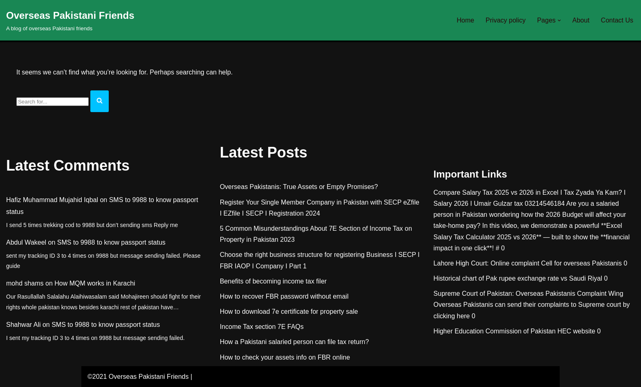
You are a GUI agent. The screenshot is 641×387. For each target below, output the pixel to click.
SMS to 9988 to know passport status (111, 242)
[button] (559, 20)
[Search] (52, 101)
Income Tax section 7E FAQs (262, 326)
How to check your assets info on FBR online (285, 357)
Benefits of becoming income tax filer (273, 281)
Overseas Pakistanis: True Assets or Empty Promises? (299, 186)
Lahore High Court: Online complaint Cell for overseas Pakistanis (527, 263)
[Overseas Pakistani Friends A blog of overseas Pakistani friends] (70, 20)
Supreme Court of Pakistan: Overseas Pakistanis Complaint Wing (528, 293)
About (580, 20)
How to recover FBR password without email (284, 296)
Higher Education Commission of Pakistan (494, 331)
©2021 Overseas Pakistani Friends (137, 376)
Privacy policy (506, 20)
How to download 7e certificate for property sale (289, 311)
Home (465, 20)
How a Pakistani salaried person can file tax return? (294, 341)
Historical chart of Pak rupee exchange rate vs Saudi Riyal (517, 278)
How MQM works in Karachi (94, 283)
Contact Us (617, 20)
